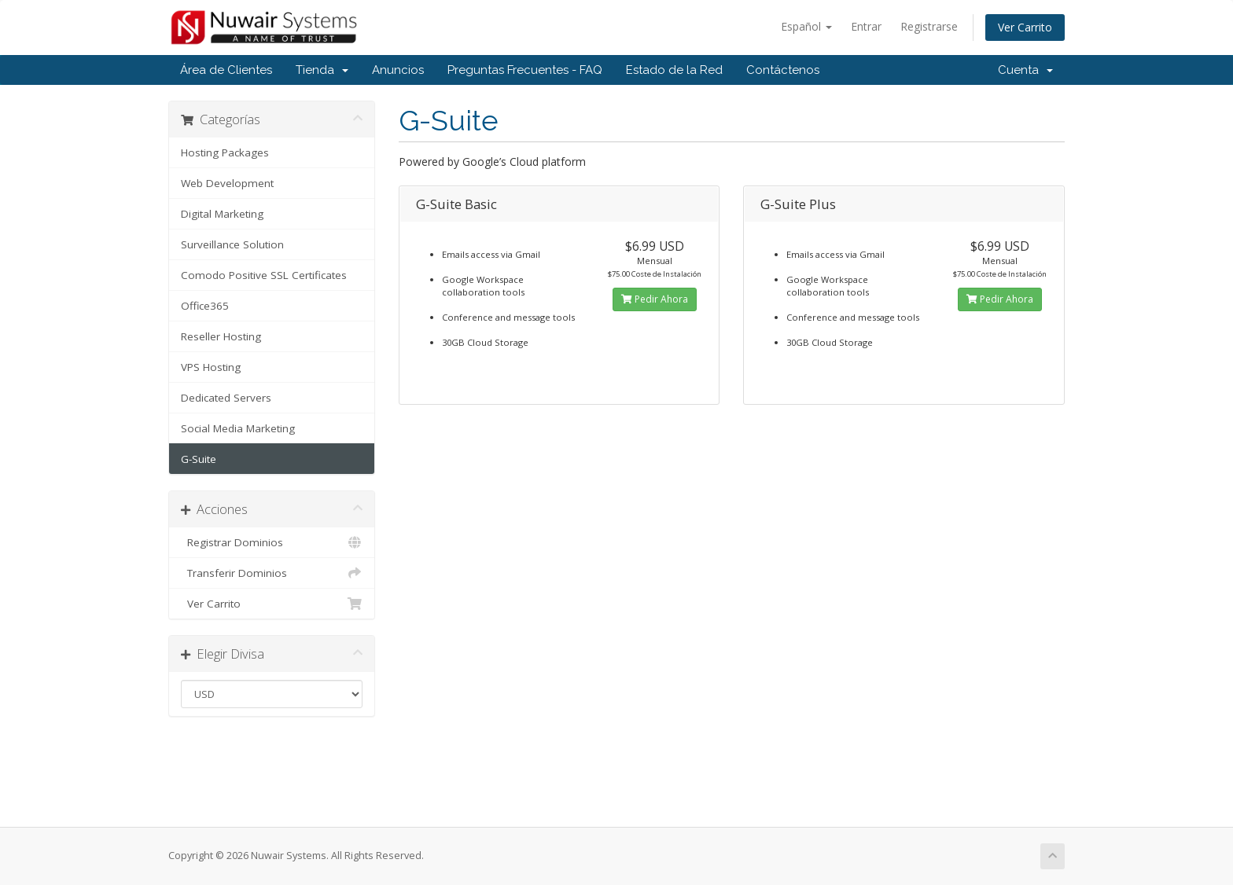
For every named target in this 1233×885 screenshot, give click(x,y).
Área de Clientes (226, 70)
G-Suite (198, 459)
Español (806, 26)
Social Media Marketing (238, 428)
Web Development (227, 183)
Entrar (866, 26)
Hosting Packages (225, 152)
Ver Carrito (1025, 27)
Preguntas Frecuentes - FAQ (524, 70)
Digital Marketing (222, 214)
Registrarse (929, 26)
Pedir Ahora (654, 299)
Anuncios (398, 70)
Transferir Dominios (272, 573)
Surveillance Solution (232, 244)
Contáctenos (782, 70)
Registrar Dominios (272, 542)
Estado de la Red (674, 70)
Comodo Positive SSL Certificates (264, 275)
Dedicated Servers (226, 398)
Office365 (205, 306)
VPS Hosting (211, 367)
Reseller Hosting (221, 336)
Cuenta (1025, 70)
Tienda (322, 70)
